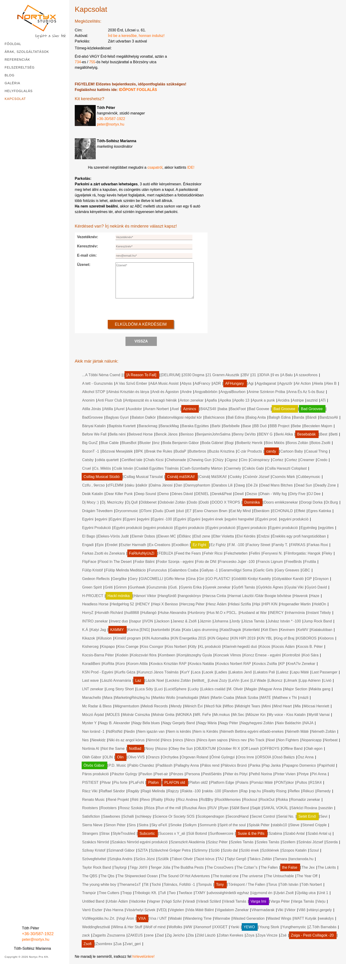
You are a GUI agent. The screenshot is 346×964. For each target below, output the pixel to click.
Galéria (12, 83)
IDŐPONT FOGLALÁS (138, 90)
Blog (10, 75)
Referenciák (17, 59)
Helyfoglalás (19, 91)
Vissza (141, 341)
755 (92, 62)
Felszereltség (20, 67)
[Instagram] (18, 918)
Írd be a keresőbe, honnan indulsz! (136, 36)
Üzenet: (83, 265)
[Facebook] (8, 918)
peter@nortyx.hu (35, 939)
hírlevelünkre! (143, 956)
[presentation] (143, 309)
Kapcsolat (15, 99)
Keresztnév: (87, 246)
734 (78, 62)
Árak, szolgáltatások (27, 52)
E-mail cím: (87, 255)
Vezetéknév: (87, 237)
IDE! (190, 167)
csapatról (154, 167)
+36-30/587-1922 (38, 933)
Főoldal (13, 44)
